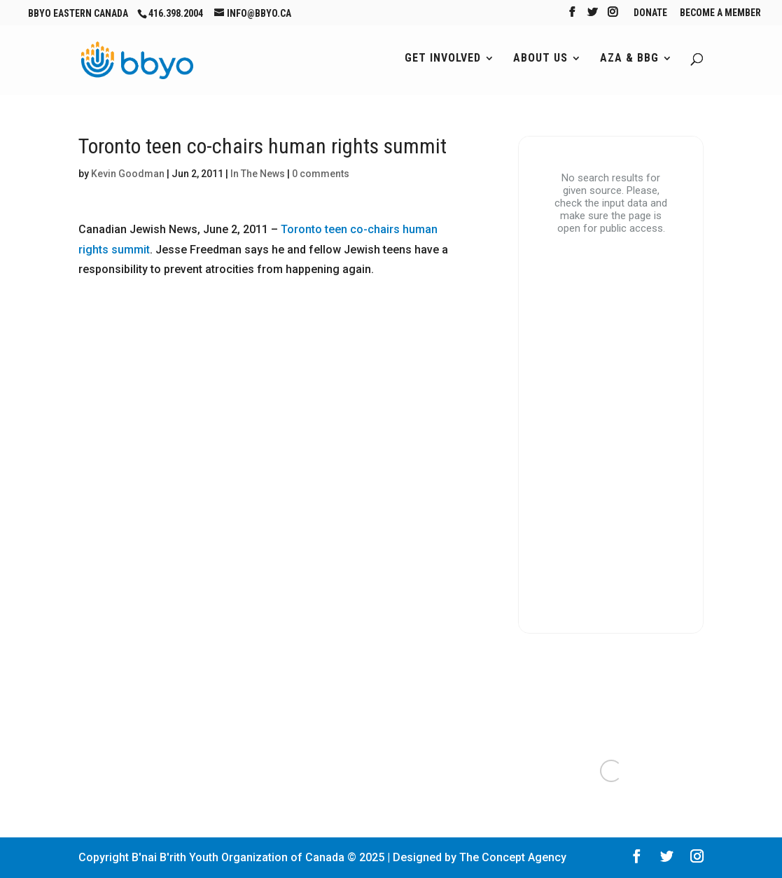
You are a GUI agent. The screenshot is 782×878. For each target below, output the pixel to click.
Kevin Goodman (128, 173)
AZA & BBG (629, 58)
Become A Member (720, 13)
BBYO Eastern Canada (78, 13)
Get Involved (443, 58)
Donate (650, 13)
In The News (257, 173)
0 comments (320, 173)
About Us (540, 58)
